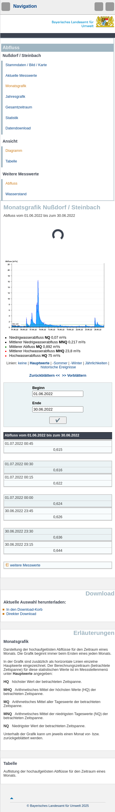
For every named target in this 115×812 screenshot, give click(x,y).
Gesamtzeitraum (18, 107)
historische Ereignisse (58, 367)
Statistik (11, 118)
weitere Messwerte (25, 565)
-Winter (76, 363)
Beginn (38, 388)
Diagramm (13, 151)
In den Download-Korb (24, 610)
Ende (36, 403)
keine (22, 363)
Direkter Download (21, 614)
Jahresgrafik (15, 97)
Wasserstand (16, 194)
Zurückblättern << (44, 376)
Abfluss (11, 183)
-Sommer (59, 363)
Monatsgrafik (15, 86)
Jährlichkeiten (96, 363)
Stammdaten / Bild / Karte (26, 65)
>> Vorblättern (74, 376)
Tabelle (11, 161)
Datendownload (18, 128)
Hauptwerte (40, 363)
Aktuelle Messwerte (21, 76)
